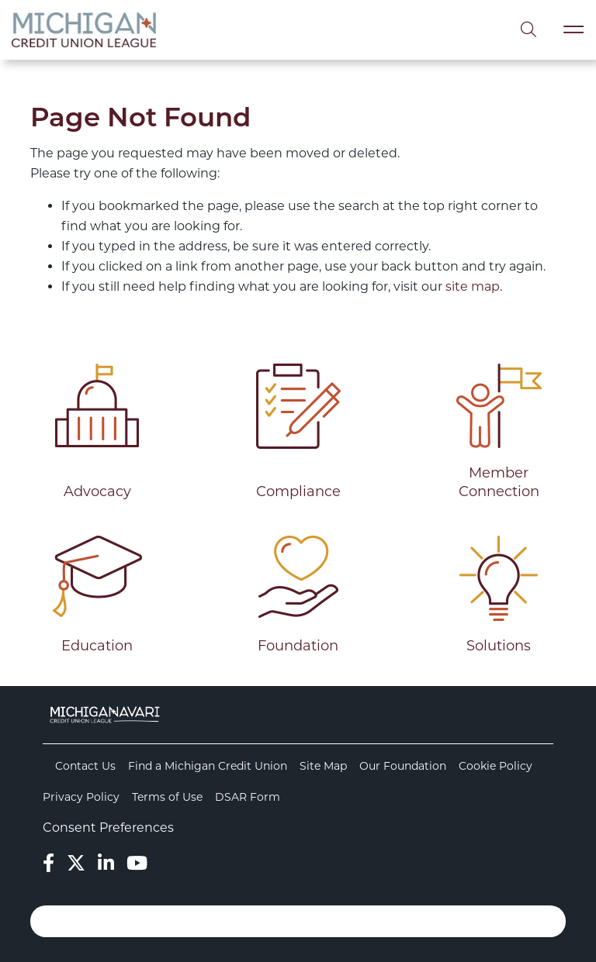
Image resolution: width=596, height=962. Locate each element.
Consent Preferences (108, 827)
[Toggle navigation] (573, 30)
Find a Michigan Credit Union (207, 766)
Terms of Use (167, 797)
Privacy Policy (81, 797)
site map (472, 286)
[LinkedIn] (106, 863)
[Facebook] (48, 863)
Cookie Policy (495, 766)
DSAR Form (247, 797)
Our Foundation (402, 766)
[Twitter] (76, 863)
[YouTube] (136, 863)
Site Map (323, 766)
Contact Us (85, 766)
